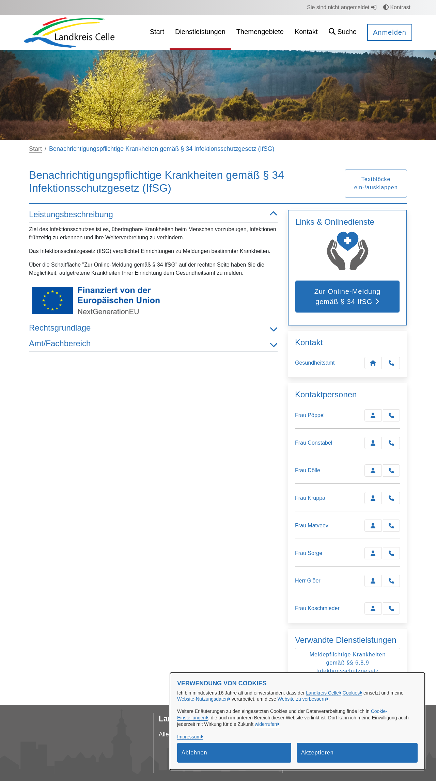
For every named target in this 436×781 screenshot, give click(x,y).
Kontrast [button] (396, 7)
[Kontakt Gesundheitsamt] (373, 363)
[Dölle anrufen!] (391, 470)
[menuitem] (157, 32)
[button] (342, 32)
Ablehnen (194, 752)
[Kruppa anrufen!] (391, 498)
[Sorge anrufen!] (391, 553)
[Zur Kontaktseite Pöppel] (373, 415)
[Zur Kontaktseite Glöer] (373, 581)
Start (35, 148)
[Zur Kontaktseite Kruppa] (373, 498)
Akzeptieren (317, 752)
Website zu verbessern (302, 699)
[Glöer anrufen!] (391, 581)
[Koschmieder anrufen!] (391, 608)
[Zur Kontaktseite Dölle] (373, 470)
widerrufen (266, 724)
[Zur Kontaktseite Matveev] (373, 526)
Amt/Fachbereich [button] (153, 344)
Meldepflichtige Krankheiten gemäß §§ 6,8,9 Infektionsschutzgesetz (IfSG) (348, 667)
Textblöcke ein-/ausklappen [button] (376, 183)
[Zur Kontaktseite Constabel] (373, 443)
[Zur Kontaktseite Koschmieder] (373, 608)
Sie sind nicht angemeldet (341, 7)
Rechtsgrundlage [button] (153, 328)
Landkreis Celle (322, 693)
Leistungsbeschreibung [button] (153, 215)
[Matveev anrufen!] (391, 526)
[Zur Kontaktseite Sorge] (373, 553)
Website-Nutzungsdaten (202, 699)
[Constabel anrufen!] (391, 443)
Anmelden (389, 32)
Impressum (189, 736)
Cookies (351, 693)
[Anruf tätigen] (391, 363)
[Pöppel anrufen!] (391, 415)
